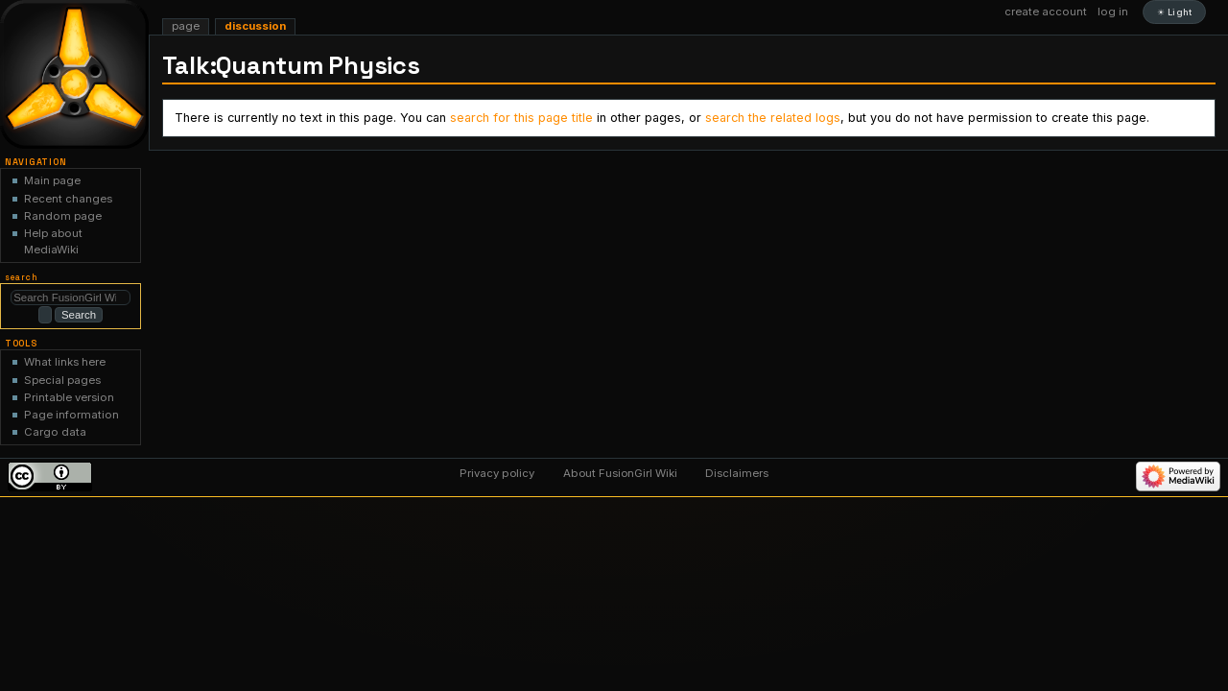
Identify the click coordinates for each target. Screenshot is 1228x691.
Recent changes (68, 198)
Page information (71, 413)
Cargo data (55, 431)
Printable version (69, 395)
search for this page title (521, 117)
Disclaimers (736, 472)
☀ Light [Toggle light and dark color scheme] (1174, 12)
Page (186, 26)
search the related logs (772, 117)
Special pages (62, 378)
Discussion (255, 26)
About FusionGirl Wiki (620, 472)
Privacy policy (497, 472)
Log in (1113, 11)
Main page (52, 180)
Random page (63, 216)
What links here (65, 361)
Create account (1045, 11)
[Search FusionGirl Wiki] (70, 297)
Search (21, 277)
